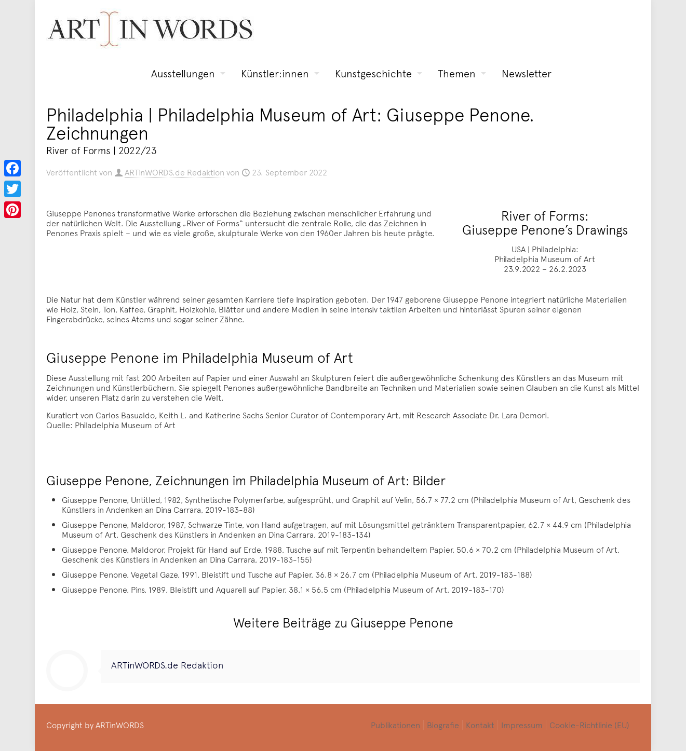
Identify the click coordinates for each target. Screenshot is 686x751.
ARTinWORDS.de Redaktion (174, 171)
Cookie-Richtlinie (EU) (589, 724)
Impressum (522, 724)
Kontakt (480, 724)
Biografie (443, 724)
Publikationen (395, 724)
